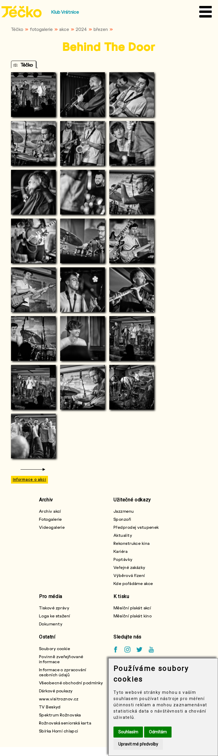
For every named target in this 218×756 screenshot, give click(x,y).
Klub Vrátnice (65, 12)
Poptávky (123, 559)
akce (64, 29)
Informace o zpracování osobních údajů (62, 672)
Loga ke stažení (54, 615)
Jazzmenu (123, 511)
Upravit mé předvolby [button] (138, 744)
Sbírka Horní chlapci (58, 730)
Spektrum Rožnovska (60, 714)
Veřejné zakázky (129, 567)
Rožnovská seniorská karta (65, 722)
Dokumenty (50, 623)
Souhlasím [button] (128, 732)
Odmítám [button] (158, 732)
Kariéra (120, 551)
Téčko (17, 29)
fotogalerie (41, 29)
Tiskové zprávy (54, 607)
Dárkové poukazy (56, 690)
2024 (81, 29)
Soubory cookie (54, 648)
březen (101, 29)
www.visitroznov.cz (59, 698)
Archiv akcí (50, 511)
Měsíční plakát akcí (132, 607)
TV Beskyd (49, 706)
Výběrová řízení (129, 575)
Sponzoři (122, 519)
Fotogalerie (50, 519)
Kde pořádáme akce (133, 583)
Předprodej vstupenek (136, 527)
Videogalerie (52, 527)
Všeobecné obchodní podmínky (71, 682)
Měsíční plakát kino (132, 615)
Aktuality (122, 535)
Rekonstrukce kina (131, 543)
